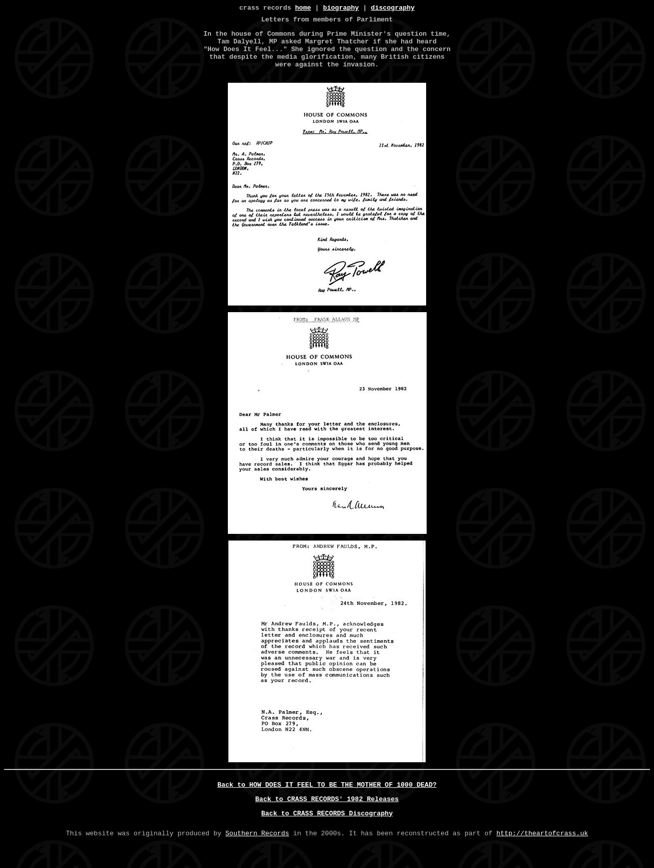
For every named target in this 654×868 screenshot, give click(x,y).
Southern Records (257, 852)
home (303, 8)
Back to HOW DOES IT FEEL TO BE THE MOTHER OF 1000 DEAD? (327, 799)
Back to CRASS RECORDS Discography (326, 831)
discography (393, 8)
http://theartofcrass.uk (542, 852)
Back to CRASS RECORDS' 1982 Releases (327, 815)
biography (341, 8)
